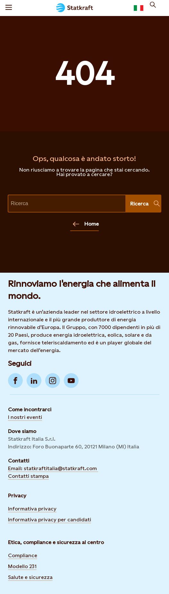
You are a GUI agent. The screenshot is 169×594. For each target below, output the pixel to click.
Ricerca (145, 203)
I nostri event (24, 417)
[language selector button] (138, 8)
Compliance (22, 555)
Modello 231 (22, 566)
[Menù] (8, 8)
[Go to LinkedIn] (34, 380)
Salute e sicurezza (30, 577)
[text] (67, 204)
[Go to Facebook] (15, 380)
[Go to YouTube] (71, 380)
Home (86, 224)
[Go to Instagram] (52, 380)
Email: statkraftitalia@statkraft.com (53, 468)
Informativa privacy (32, 509)
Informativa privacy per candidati (49, 520)
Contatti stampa (28, 476)
